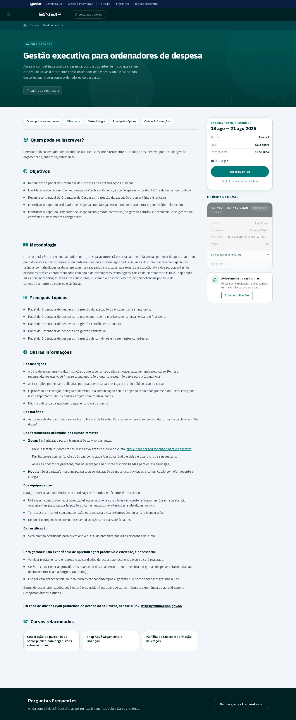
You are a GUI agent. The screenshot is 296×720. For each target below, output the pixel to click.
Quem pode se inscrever (43, 121)
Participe (105, 3)
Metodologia (96, 121)
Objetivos (73, 121)
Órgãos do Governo (146, 3)
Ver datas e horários (239, 255)
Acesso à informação (80, 3)
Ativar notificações (237, 295)
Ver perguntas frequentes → (241, 704)
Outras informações (157, 121)
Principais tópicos (124, 121)
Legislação (122, 3)
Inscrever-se (240, 171)
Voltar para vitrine (88, 14)
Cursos (35, 25)
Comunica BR (54, 3)
